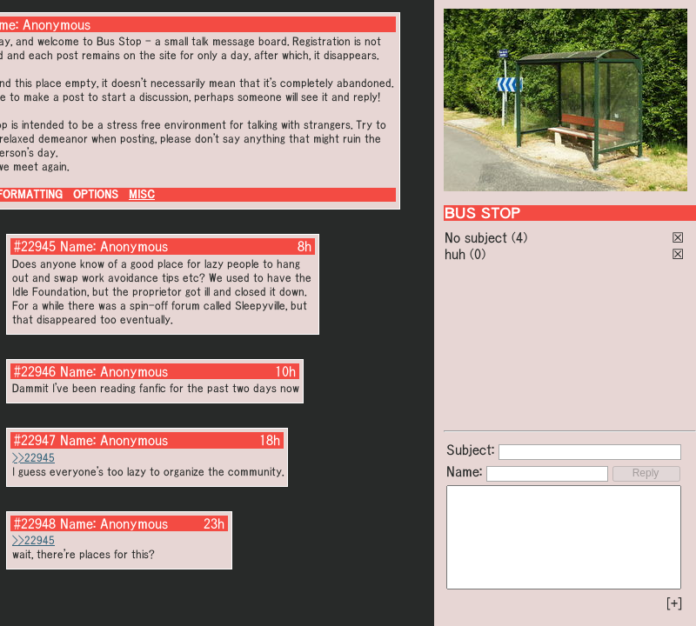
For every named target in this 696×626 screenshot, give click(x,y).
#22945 (35, 246)
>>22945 (33, 457)
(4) (519, 237)
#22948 (35, 523)
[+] (674, 603)
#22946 (35, 371)
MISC (142, 194)
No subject (478, 237)
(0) (477, 254)
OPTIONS (95, 194)
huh (455, 254)
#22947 (35, 440)
